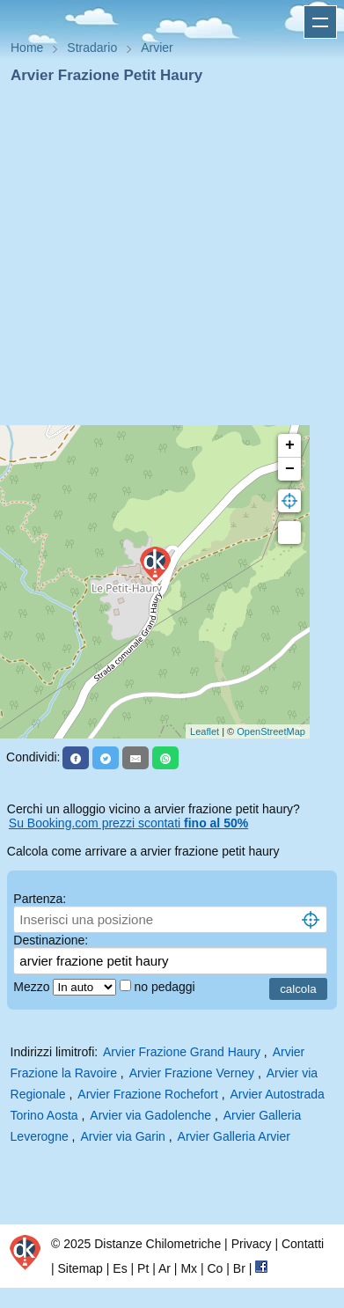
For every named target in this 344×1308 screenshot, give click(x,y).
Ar (164, 1268)
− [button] (290, 469)
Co (215, 1268)
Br (239, 1268)
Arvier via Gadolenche (150, 1115)
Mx (188, 1268)
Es (120, 1268)
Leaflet (204, 731)
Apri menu (320, 22)
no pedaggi (166, 987)
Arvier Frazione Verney (191, 1073)
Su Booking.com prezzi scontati (128, 823)
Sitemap (80, 1268)
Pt (143, 1268)
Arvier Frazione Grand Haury (181, 1052)
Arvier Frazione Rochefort (147, 1094)
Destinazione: (50, 940)
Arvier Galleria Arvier (234, 1136)
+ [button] (290, 445)
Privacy (251, 1244)
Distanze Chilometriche (157, 1244)
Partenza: (39, 899)
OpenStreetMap (271, 731)
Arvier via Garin (122, 1136)
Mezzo (33, 987)
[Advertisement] (165, 260)
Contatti (303, 1244)
